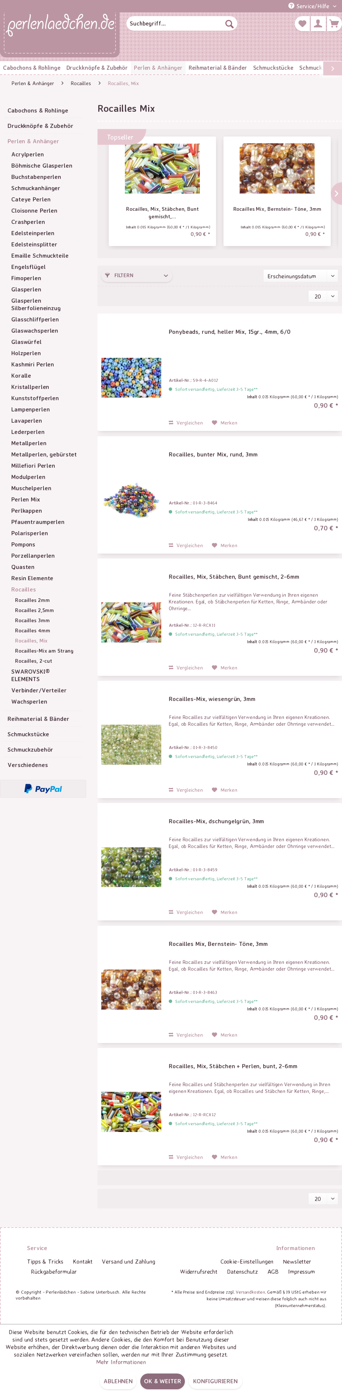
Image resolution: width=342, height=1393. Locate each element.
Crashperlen (28, 221)
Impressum (301, 1271)
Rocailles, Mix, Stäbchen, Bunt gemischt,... (162, 212)
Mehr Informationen (121, 1362)
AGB (273, 1271)
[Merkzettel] (302, 23)
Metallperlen (28, 443)
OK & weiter (162, 1381)
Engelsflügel (28, 266)
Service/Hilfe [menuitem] (309, 6)
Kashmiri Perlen (32, 364)
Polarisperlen (29, 533)
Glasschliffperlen (35, 319)
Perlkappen (26, 510)
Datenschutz (242, 1271)
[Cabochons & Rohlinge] (31, 67)
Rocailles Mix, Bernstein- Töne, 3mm (277, 209)
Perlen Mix (25, 499)
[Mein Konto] (318, 23)
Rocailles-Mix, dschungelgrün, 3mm (216, 821)
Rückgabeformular (54, 1271)
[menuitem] (181, 23)
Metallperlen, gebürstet (44, 454)
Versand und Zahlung (128, 1261)
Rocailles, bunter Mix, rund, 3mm (213, 454)
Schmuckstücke (28, 734)
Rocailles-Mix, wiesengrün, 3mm (212, 699)
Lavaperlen (26, 420)
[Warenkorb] (334, 23)
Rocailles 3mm (32, 620)
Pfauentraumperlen (37, 521)
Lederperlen (28, 431)
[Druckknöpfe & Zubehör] (97, 67)
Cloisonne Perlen (34, 210)
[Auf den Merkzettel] (224, 422)
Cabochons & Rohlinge (38, 110)
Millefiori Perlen (33, 465)
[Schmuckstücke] (273, 67)
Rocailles (23, 589)
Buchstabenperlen (36, 176)
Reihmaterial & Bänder (38, 718)
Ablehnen (118, 1381)
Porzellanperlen (33, 555)
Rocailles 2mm (32, 600)
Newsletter (297, 1261)
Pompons (23, 544)
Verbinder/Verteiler (39, 690)
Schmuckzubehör (30, 749)
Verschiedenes (28, 765)
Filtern (119, 275)
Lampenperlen (30, 409)
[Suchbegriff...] (181, 23)
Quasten (22, 566)
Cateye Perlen (30, 199)
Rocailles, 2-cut (33, 660)
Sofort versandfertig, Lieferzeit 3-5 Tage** (216, 389)
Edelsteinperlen (32, 233)
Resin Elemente (32, 578)
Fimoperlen (26, 278)
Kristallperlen (30, 386)
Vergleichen (186, 422)
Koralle (21, 375)
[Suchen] (229, 23)
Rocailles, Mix (31, 640)
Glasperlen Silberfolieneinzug (36, 304)
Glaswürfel (26, 341)
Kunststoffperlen (35, 398)
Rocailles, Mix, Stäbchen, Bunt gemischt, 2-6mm (234, 576)
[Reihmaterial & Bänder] (218, 67)
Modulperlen (28, 476)
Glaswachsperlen (34, 330)
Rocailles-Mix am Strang (44, 650)
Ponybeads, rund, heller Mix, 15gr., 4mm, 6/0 (230, 331)
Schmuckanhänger (35, 188)
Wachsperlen (29, 701)
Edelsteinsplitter (34, 244)
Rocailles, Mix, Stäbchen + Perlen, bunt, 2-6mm (233, 1066)
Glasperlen (26, 289)
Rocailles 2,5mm (34, 610)
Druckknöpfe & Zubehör (40, 125)
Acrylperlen (27, 154)
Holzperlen (26, 353)
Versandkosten (250, 1292)
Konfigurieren (215, 1381)
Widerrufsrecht (199, 1271)
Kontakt (83, 1261)
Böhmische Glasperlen (41, 165)
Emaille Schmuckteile (40, 255)
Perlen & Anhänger (33, 141)
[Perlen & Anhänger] (158, 67)
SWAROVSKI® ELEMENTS (30, 675)
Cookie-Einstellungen (247, 1261)
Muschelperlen (31, 488)
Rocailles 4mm (32, 630)
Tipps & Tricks (45, 1261)
